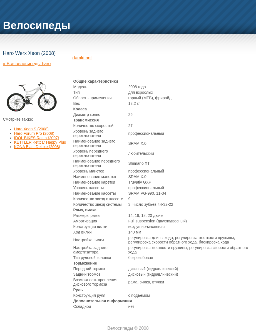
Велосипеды (37, 25)
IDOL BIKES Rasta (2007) (36, 138)
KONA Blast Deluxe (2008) (37, 146)
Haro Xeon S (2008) (31, 129)
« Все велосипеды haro (27, 63)
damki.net (82, 57)
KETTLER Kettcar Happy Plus (40, 142)
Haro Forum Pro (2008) (34, 133)
